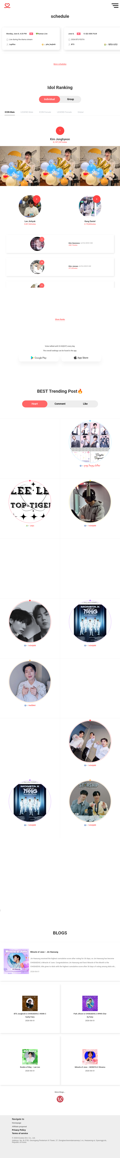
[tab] (49, 99)
